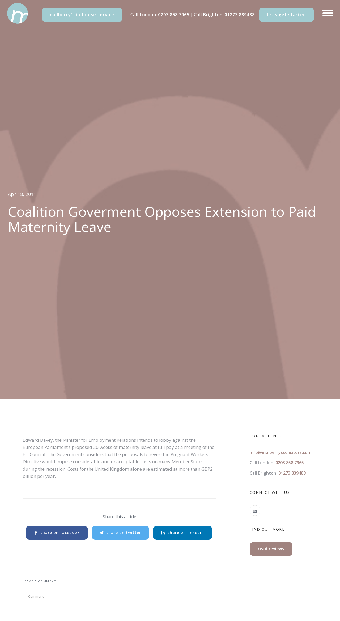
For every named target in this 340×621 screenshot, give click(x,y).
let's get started (286, 15)
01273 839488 (239, 14)
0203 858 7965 (173, 14)
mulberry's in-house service (82, 15)
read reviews (271, 548)
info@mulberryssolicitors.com (280, 452)
